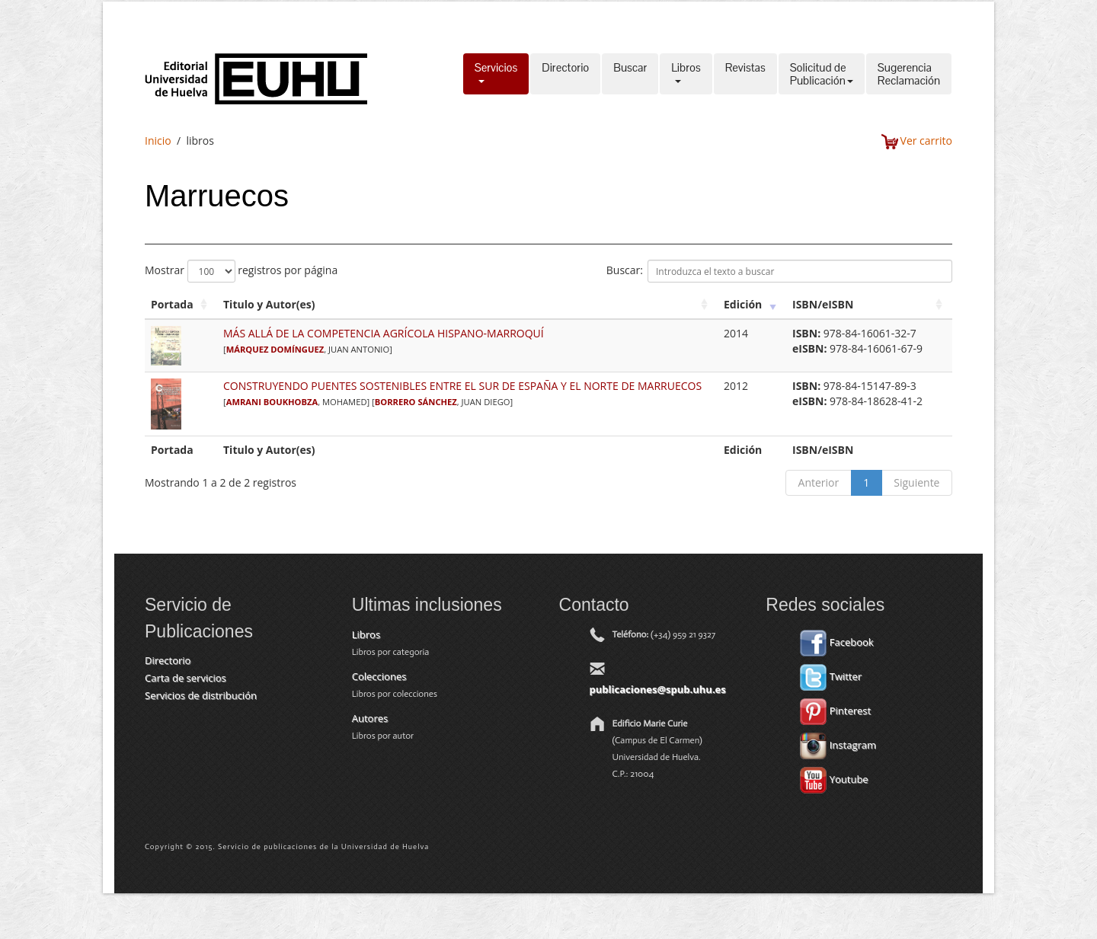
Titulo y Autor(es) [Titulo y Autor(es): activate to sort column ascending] (269, 304)
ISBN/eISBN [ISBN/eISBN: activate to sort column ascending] (822, 304)
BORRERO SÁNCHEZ (416, 401)
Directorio (565, 74)
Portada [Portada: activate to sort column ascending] (172, 304)
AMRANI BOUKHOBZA (272, 401)
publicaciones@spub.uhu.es (658, 689)
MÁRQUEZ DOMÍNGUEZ (275, 349)
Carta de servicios (185, 678)
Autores (370, 718)
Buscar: (779, 271)
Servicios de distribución (201, 695)
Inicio (158, 140)
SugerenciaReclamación (909, 74)
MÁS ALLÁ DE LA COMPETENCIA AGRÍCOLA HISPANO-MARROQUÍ (383, 333)
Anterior (819, 482)
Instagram (838, 745)
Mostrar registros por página (241, 271)
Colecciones (379, 676)
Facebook (836, 642)
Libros (685, 74)
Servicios (496, 74)
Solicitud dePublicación (821, 74)
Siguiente (916, 482)
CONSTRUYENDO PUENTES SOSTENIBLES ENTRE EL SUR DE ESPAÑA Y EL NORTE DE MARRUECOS (462, 385)
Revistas (745, 74)
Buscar (630, 74)
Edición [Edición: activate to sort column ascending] (743, 304)
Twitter (831, 676)
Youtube (834, 779)
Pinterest (835, 710)
